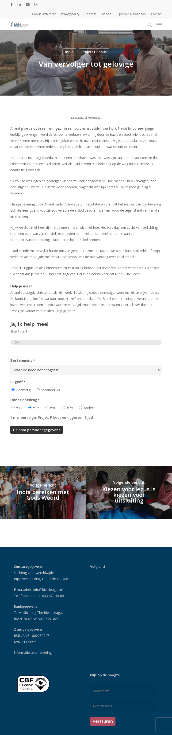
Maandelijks (50, 389)
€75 (70, 407)
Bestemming (22, 360)
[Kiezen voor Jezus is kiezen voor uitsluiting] (129, 492)
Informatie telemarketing (33, 652)
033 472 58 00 (53, 595)
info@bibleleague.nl (48, 589)
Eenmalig (23, 389)
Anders (89, 407)
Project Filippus (94, 52)
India (69, 52)
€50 (53, 407)
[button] (159, 24)
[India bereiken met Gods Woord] (43, 492)
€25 (36, 407)
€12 (19, 407)
